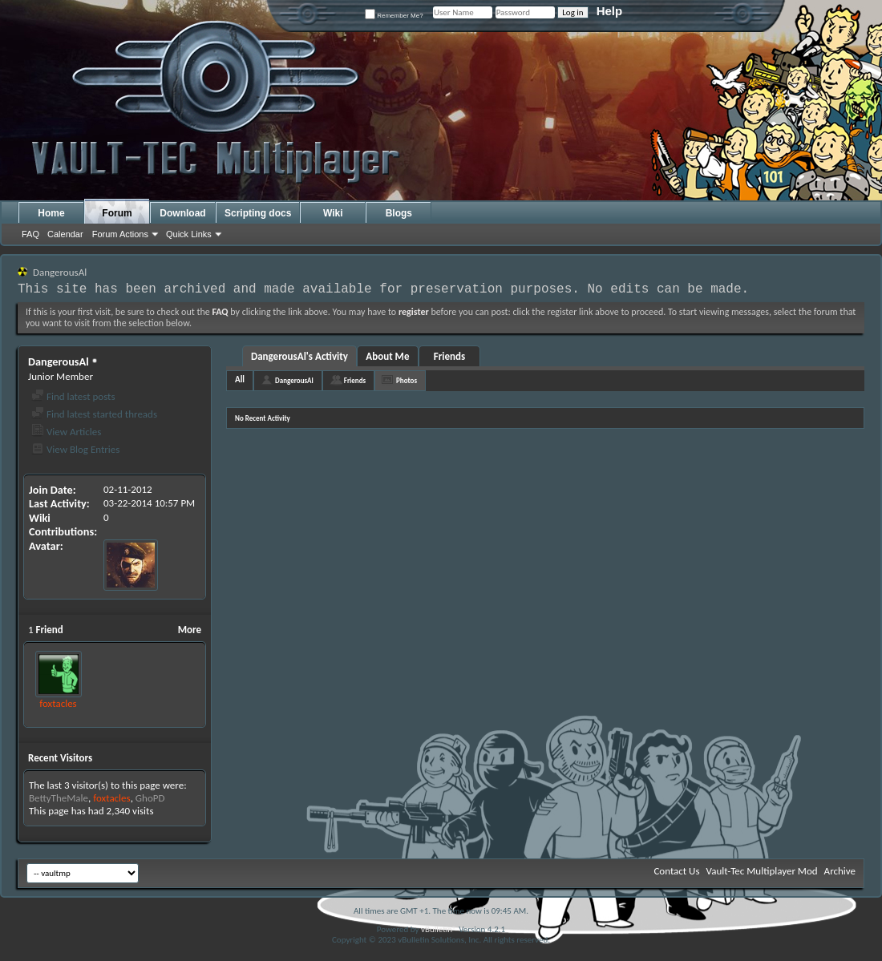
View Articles (66, 432)
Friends (449, 356)
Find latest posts (73, 396)
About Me (387, 356)
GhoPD (150, 798)
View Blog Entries (75, 449)
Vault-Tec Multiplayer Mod (762, 871)
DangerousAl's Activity (299, 356)
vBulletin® (439, 929)
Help (610, 11)
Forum (116, 213)
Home (51, 213)
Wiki (333, 213)
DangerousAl (294, 380)
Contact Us (676, 871)
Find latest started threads (94, 414)
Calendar (65, 234)
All (240, 379)
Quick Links (189, 234)
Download (182, 213)
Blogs (399, 213)
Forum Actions (120, 234)
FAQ (30, 234)
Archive (840, 871)
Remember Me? (394, 15)
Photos (406, 380)
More (189, 630)
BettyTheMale (58, 798)
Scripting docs (258, 213)
